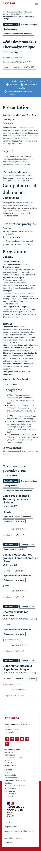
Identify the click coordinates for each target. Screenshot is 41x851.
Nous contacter (10, 778)
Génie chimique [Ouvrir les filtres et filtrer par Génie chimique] (10, 24)
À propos (8, 770)
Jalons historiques (11, 752)
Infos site (8, 822)
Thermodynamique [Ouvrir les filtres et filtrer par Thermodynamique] (29, 24)
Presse (7, 772)
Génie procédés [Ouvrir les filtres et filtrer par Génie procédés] (10, 29)
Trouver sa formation (14, 12)
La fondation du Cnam (13, 758)
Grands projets (10, 765)
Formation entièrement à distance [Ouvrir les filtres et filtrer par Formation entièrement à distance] (18, 34)
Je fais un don (10, 763)
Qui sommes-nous (12, 750)
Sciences (28, 12)
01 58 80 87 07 (15, 238)
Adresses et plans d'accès (14, 780)
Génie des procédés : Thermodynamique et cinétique (16, 499)
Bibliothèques (10, 788)
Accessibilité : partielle (13, 838)
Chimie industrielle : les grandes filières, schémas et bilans (20, 558)
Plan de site (9, 796)
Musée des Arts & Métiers (14, 786)
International (9, 791)
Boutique (8, 783)
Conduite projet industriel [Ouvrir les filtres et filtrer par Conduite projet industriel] (15, 549)
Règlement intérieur (12, 827)
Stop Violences (10, 794)
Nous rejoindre (10, 775)
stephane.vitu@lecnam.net (22, 241)
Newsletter (8, 842)
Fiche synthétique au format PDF (16, 181)
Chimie (5, 14)
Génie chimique (16, 14)
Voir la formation (19, 529)
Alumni (7, 760)
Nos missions (9, 755)
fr (3, 12)
